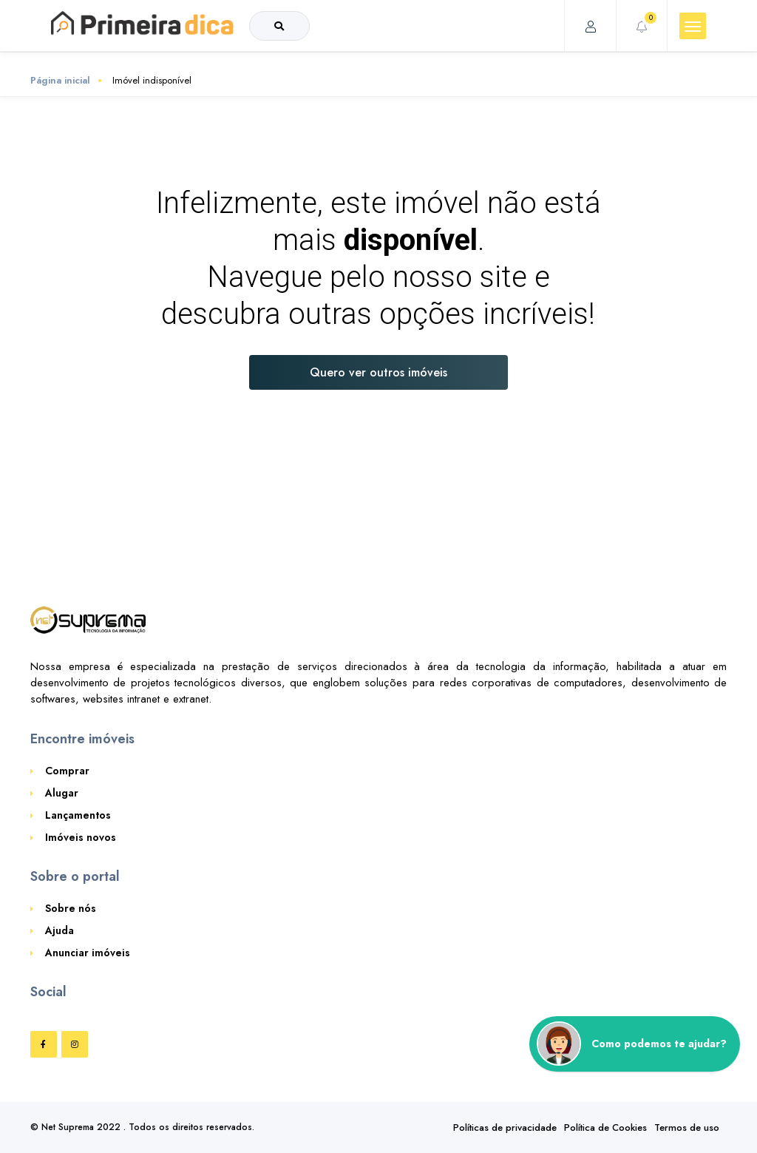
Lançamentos (78, 815)
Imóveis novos (80, 837)
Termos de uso (686, 1127)
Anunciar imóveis (87, 952)
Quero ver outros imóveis (378, 372)
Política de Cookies (605, 1127)
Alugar (61, 792)
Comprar (67, 770)
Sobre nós (70, 908)
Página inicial (60, 80)
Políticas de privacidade (505, 1127)
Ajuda (59, 930)
